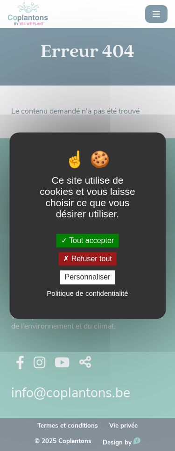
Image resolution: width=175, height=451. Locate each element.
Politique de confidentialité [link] (87, 293)
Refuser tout (87, 259)
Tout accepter (87, 240)
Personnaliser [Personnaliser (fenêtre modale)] (88, 277)
